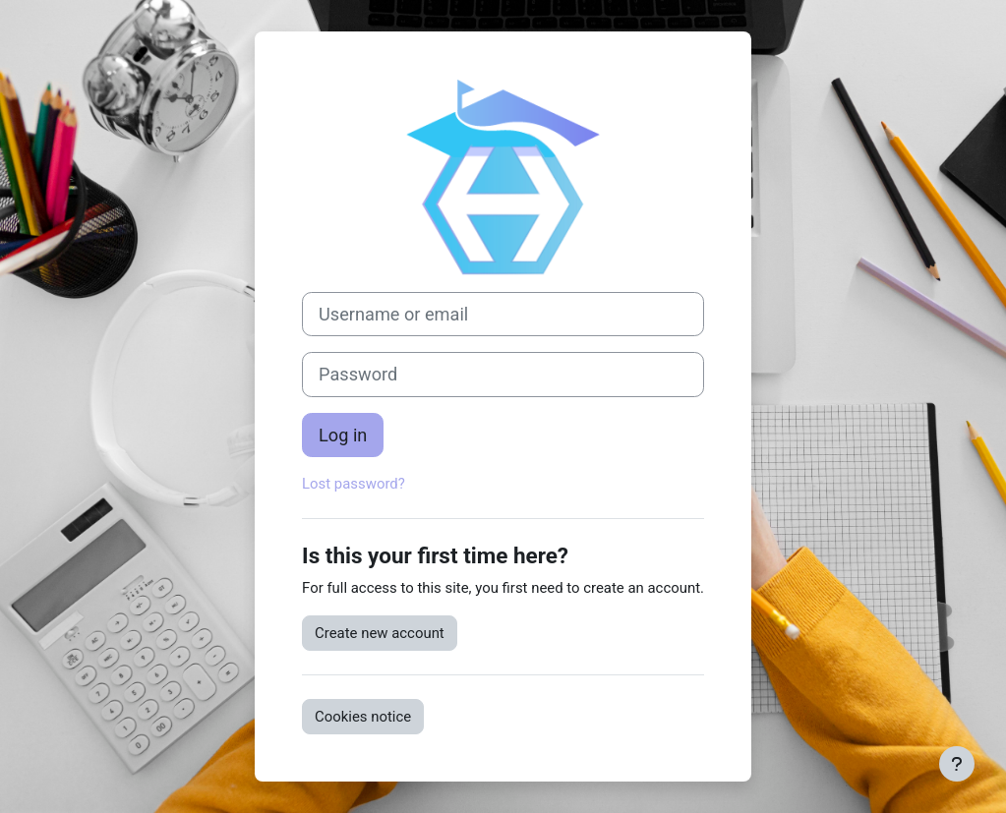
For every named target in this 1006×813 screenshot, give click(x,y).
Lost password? (353, 484)
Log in (343, 435)
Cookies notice (363, 717)
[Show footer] (957, 764)
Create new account (379, 633)
